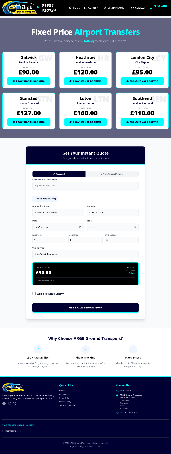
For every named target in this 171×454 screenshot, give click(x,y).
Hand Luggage (111, 235)
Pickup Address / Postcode (44, 179)
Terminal (91, 206)
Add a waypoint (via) (45, 199)
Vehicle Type (38, 248)
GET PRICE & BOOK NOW (85, 307)
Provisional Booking (29, 81)
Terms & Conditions (67, 405)
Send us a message (128, 412)
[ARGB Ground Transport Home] (19, 8)
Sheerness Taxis (12, 431)
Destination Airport (41, 206)
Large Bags (73, 235)
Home (62, 390)
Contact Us (64, 398)
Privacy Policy (65, 401)
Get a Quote (64, 394)
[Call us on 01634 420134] (53, 8)
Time (89, 220)
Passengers (37, 235)
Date (34, 220)
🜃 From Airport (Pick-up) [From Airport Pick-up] (112, 174)
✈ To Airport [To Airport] (59, 174)
